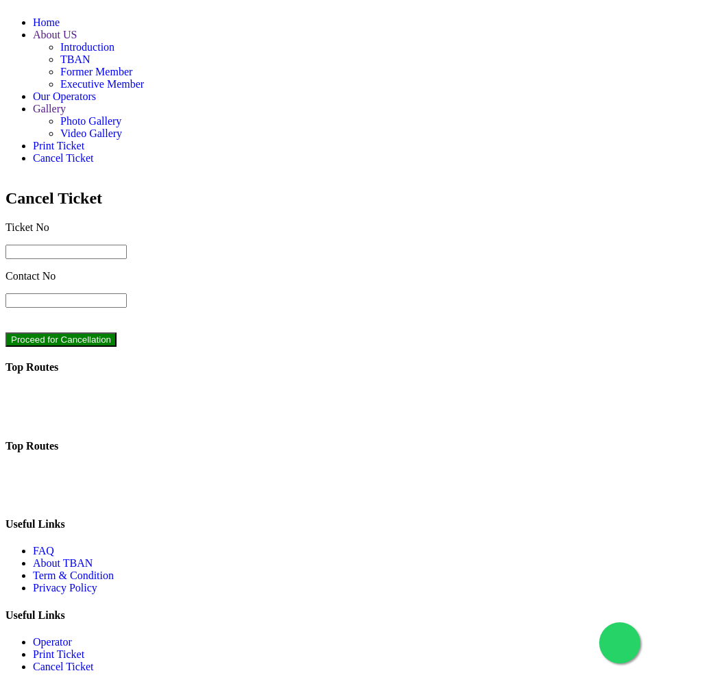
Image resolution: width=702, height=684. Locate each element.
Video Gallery (91, 133)
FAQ (43, 551)
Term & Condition (73, 575)
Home (46, 22)
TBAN (75, 59)
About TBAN (63, 563)
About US (55, 34)
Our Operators (64, 96)
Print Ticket (58, 145)
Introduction (87, 47)
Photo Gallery (90, 121)
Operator (52, 642)
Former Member (96, 71)
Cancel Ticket (63, 158)
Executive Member (102, 84)
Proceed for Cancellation (61, 339)
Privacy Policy (65, 588)
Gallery (49, 108)
